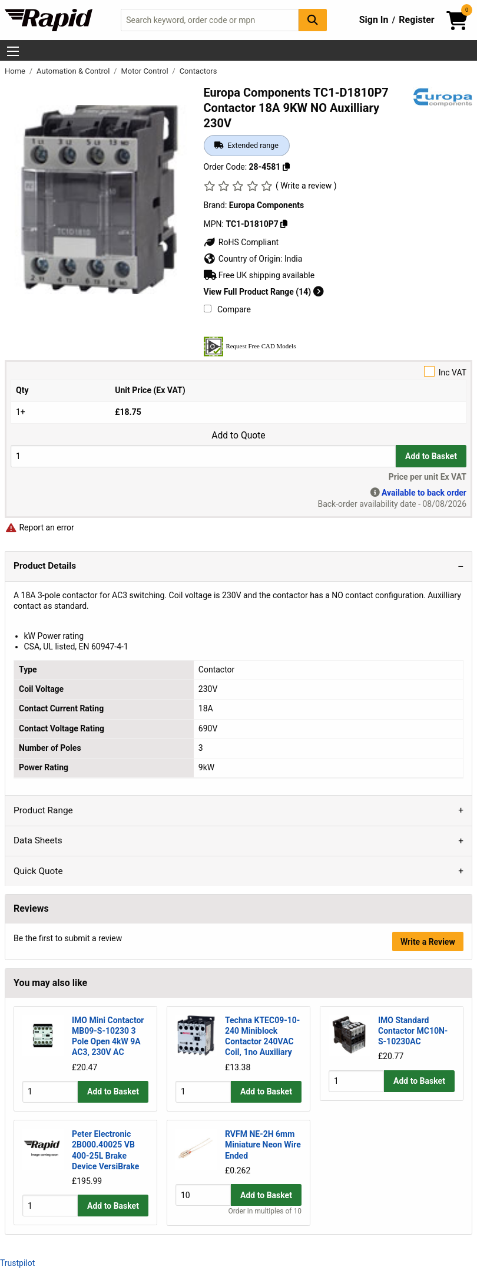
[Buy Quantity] (203, 456)
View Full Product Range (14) (264, 291)
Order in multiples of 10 (264, 1211)
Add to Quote (238, 435)
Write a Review (427, 941)
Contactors (198, 71)
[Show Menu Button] (13, 51)
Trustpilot (17, 1262)
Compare (227, 309)
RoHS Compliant (241, 242)
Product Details (45, 565)
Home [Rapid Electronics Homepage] (16, 71)
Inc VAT (238, 371)
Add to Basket (431, 456)
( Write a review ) (306, 186)
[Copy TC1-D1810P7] (283, 224)
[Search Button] (313, 20)
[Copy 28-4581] (286, 167)
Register (416, 19)
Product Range (43, 810)
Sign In (374, 19)
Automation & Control (74, 71)
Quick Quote (38, 871)
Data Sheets (38, 840)
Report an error (39, 527)
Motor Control (145, 71)
